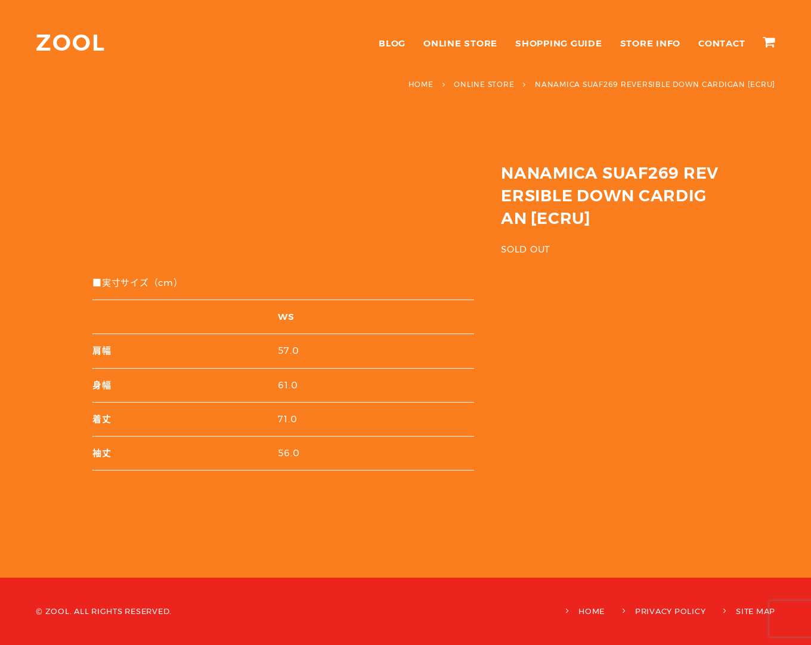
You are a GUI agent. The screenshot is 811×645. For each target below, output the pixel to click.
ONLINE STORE (460, 43)
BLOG (392, 43)
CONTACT (721, 43)
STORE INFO (650, 43)
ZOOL (71, 43)
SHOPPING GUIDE (558, 43)
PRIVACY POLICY (670, 611)
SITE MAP (755, 611)
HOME (591, 611)
